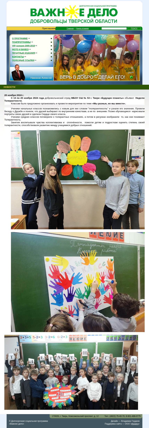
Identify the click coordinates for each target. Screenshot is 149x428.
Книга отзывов (82, 28)
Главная (70, 28)
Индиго (135, 424)
